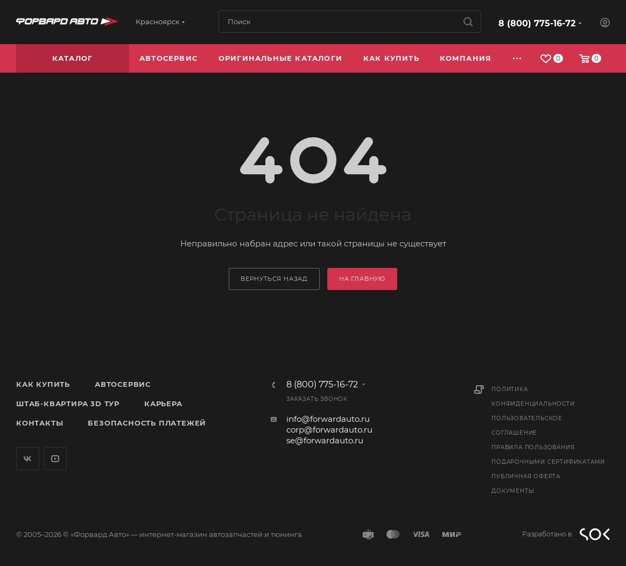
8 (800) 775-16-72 (536, 23)
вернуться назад (274, 278)
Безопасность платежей (147, 423)
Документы (512, 490)
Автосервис (123, 384)
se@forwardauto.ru (324, 440)
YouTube (55, 458)
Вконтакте (27, 458)
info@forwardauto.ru (328, 419)
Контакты (39, 423)
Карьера (163, 403)
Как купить (43, 384)
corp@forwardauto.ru (329, 429)
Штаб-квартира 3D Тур (67, 403)
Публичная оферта (525, 476)
